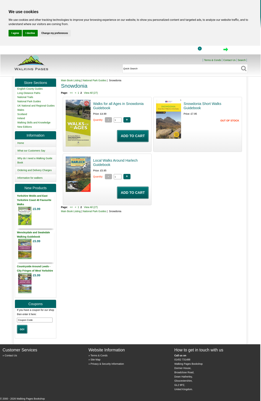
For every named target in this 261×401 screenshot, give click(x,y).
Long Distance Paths (28, 93)
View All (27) (90, 92)
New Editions (24, 126)
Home (169, 50)
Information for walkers (30, 177)
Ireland (21, 118)
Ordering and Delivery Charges (34, 170)
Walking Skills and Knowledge (33, 122)
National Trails (25, 97)
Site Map (95, 359)
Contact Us (229, 60)
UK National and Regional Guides (35, 105)
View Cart (211, 50)
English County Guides (30, 88)
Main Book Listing (71, 80)
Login (186, 50)
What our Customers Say (31, 150)
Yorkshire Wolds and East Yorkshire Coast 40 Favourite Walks (34, 200)
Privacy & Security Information (107, 363)
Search (242, 60)
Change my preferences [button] (54, 33)
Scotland (22, 114)
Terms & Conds (212, 60)
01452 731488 (182, 359)
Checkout (238, 50)
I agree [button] (15, 33)
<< (71, 92)
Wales (20, 109)
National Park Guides (94, 80)
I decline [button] (30, 33)
